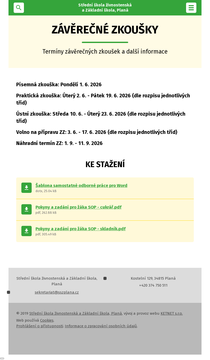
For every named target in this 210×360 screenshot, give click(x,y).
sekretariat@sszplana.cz (57, 292)
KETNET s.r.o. (172, 313)
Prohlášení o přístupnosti (39, 326)
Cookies (47, 320)
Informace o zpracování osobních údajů (101, 326)
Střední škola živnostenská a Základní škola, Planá (75, 313)
